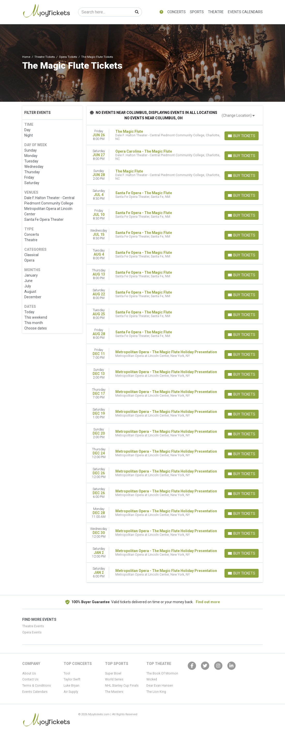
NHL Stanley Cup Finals (122, 685)
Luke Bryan (71, 685)
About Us (29, 673)
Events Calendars (245, 12)
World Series (114, 679)
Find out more (208, 602)
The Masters (114, 692)
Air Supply (71, 692)
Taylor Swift (72, 679)
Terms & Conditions (36, 685)
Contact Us (30, 679)
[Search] (105, 12)
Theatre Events (33, 626)
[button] (161, 12)
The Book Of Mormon (162, 673)
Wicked (151, 679)
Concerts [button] (176, 12)
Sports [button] (197, 12)
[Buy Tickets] (241, 135)
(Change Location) (238, 115)
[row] (175, 135)
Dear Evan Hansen (159, 685)
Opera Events (32, 632)
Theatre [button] (216, 12)
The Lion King (156, 692)
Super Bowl (113, 673)
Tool (67, 673)
